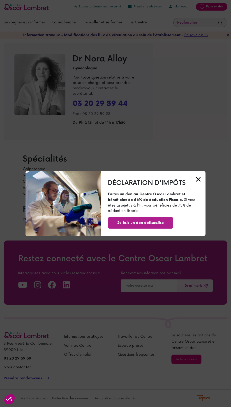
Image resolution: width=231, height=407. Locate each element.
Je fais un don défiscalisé (140, 223)
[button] (9, 399)
